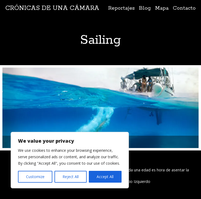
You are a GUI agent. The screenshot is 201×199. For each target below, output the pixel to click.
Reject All (71, 176)
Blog (145, 8)
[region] (70, 160)
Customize (35, 176)
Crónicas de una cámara (52, 8)
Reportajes (121, 8)
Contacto (184, 8)
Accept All (105, 176)
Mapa (162, 8)
